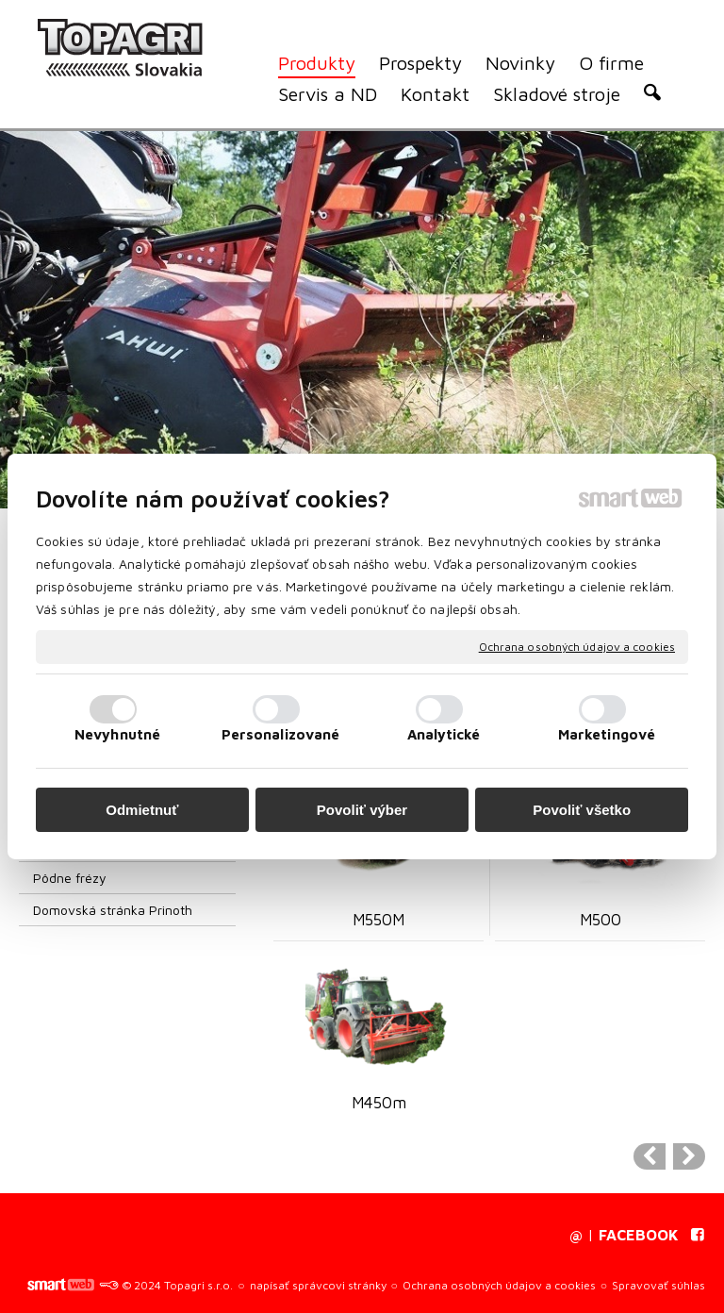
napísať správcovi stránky (318, 1285)
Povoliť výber (362, 810)
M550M (378, 919)
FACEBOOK (639, 1234)
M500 (600, 919)
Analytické (444, 734)
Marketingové (606, 734)
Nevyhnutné (117, 734)
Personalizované (281, 734)
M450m (379, 1102)
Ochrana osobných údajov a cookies (577, 647)
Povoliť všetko (582, 810)
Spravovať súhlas (658, 1285)
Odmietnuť (142, 810)
